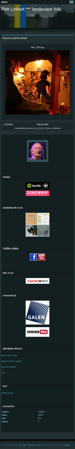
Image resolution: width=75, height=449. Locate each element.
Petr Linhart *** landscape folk (31, 9)
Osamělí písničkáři (8, 367)
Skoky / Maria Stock (9, 355)
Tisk (38, 445)
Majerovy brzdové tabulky (11, 361)
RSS (24, 445)
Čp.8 (3, 373)
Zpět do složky (43, 124)
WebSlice (31, 445)
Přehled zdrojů (7, 393)
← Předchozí (8, 124)
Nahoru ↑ (67, 445)
